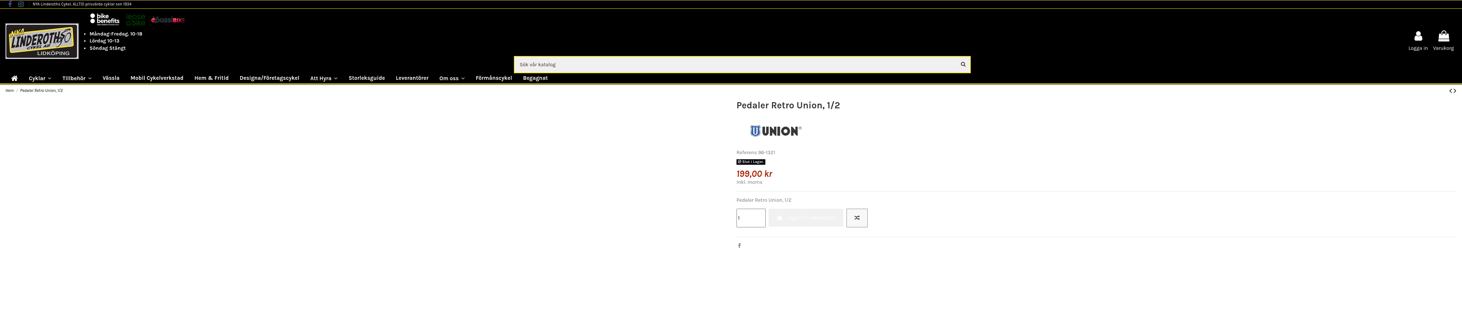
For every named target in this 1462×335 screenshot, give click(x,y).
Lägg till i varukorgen (806, 218)
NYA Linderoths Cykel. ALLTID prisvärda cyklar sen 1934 (82, 4)
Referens (746, 152)
